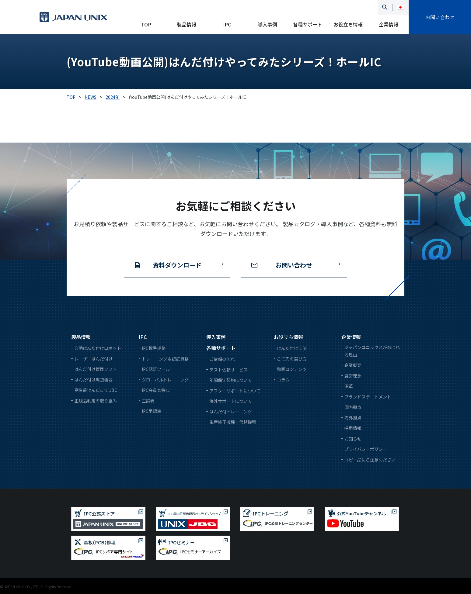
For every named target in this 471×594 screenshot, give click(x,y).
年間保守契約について (230, 380)
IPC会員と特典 (156, 390)
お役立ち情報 (348, 24)
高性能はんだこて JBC (95, 390)
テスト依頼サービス (228, 370)
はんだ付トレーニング (230, 412)
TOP (146, 24)
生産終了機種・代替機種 (232, 422)
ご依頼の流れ (222, 359)
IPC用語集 (151, 411)
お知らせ (352, 439)
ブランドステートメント (367, 397)
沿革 (348, 386)
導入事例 (267, 24)
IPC (227, 24)
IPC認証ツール (156, 369)
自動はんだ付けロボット (97, 348)
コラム (283, 380)
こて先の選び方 (292, 359)
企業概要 (352, 365)
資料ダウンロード (177, 265)
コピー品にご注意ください (370, 460)
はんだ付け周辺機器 (93, 380)
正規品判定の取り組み (95, 401)
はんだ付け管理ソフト (95, 369)
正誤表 (148, 401)
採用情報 (352, 428)
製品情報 (186, 24)
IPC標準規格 (154, 348)
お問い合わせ (440, 17)
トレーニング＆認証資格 (165, 359)
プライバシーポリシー (365, 449)
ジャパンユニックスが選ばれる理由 (372, 351)
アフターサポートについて (234, 391)
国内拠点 (352, 407)
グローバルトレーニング (165, 380)
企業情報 (388, 24)
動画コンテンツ (292, 369)
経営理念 (352, 376)
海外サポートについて (230, 401)
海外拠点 (352, 418)
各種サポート (307, 24)
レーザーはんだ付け (93, 359)
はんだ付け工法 (292, 348)
